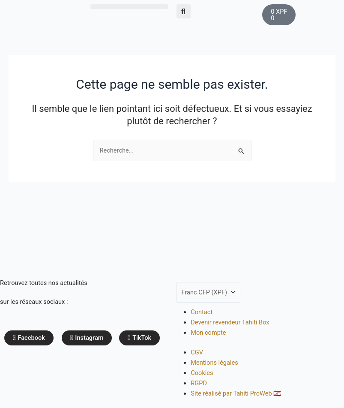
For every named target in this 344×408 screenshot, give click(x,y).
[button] (129, 6)
